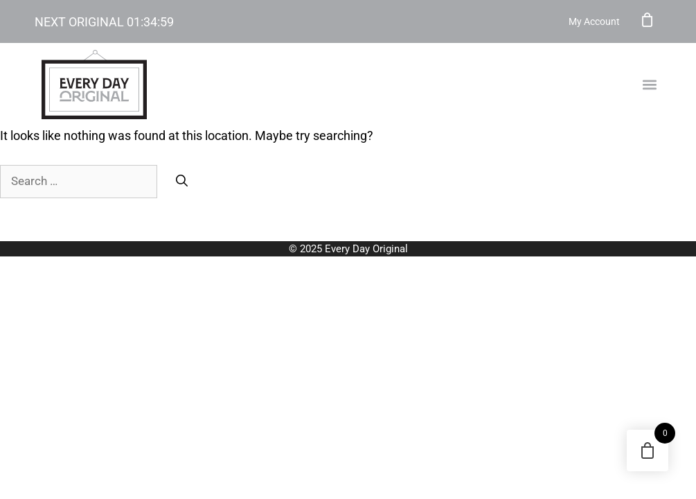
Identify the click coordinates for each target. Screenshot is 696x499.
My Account (594, 21)
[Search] (182, 182)
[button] (650, 84)
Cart (647, 19)
